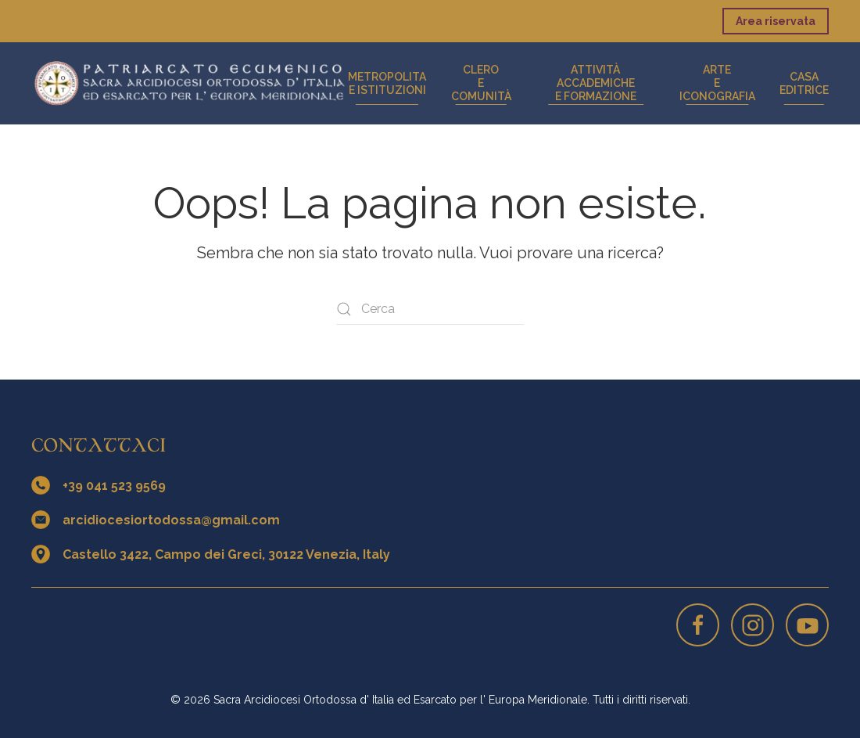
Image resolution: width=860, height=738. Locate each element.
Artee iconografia (717, 83)
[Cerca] (430, 309)
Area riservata (775, 21)
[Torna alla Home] (189, 83)
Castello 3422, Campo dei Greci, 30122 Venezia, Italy (226, 554)
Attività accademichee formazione (595, 83)
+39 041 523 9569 (114, 485)
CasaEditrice (804, 83)
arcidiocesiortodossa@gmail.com (171, 520)
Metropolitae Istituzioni (387, 83)
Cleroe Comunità (481, 83)
